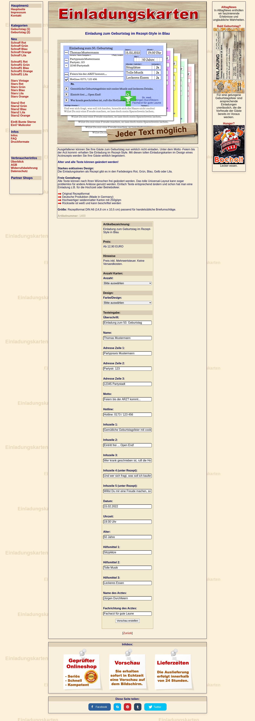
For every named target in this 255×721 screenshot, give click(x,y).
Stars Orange (20, 96)
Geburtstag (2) (20, 32)
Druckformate (20, 141)
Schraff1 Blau (20, 68)
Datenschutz (19, 171)
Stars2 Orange (20, 115)
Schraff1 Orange (22, 71)
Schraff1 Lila (19, 74)
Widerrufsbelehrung (24, 167)
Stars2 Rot (18, 102)
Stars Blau (18, 90)
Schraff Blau (19, 49)
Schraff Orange (21, 52)
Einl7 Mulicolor (21, 125)
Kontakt (16, 15)
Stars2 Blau (18, 109)
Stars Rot (17, 83)
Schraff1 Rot (19, 61)
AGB (14, 164)
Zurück (127, 633)
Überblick (17, 161)
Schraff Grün (19, 45)
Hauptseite (18, 9)
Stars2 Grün (19, 106)
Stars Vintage (20, 80)
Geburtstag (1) (20, 29)
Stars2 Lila (18, 112)
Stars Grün (18, 87)
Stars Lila (17, 93)
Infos (14, 135)
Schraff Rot (18, 42)
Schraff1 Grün (20, 64)
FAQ (14, 138)
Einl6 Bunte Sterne (23, 121)
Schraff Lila (18, 55)
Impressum (18, 12)
